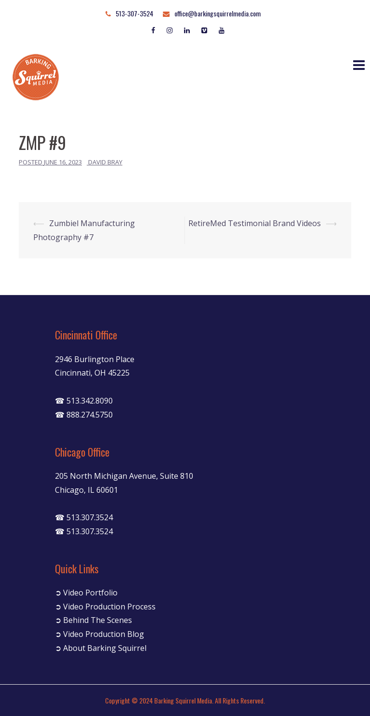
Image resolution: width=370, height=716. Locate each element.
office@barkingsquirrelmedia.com (217, 13)
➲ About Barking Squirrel (100, 648)
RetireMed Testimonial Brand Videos (254, 223)
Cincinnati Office (86, 334)
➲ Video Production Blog (99, 634)
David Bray (105, 162)
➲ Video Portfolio (86, 592)
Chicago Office (82, 451)
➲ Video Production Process (105, 606)
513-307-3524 (134, 13)
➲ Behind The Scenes (93, 620)
